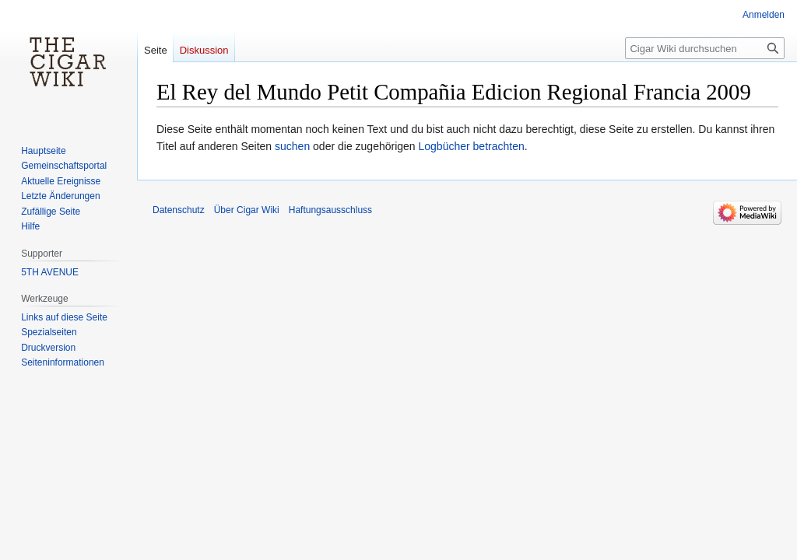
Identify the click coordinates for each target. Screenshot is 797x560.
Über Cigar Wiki (246, 210)
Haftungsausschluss (330, 210)
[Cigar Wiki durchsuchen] (705, 48)
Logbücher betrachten (472, 146)
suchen (292, 146)
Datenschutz (179, 210)
